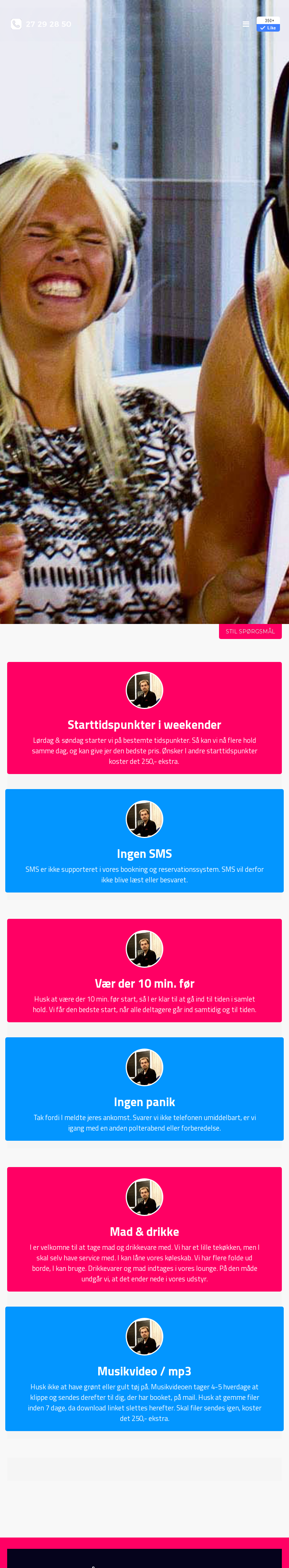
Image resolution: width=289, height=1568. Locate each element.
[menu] (246, 24)
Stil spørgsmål (250, 631)
